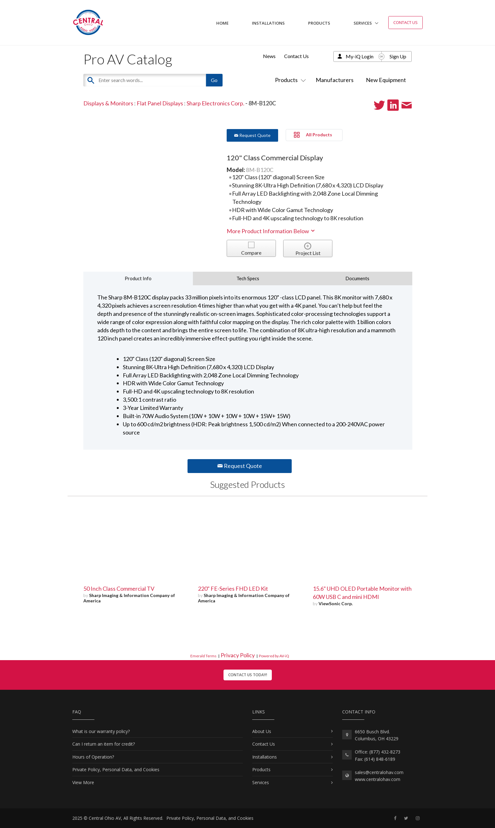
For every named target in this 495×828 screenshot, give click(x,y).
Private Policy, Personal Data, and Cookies (115, 769)
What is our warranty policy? (101, 731)
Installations (268, 23)
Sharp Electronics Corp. (215, 103)
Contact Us (405, 22)
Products (319, 23)
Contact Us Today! (247, 674)
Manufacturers (335, 79)
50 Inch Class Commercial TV (118, 588)
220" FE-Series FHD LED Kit (233, 588)
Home (222, 23)
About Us (261, 731)
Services (363, 23)
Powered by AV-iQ (274, 656)
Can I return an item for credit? (103, 744)
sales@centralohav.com (379, 772)
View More (83, 782)
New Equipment (386, 79)
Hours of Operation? (93, 757)
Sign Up (398, 56)
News (269, 56)
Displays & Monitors (108, 103)
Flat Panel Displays (160, 103)
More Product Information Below (271, 231)
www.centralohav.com (377, 779)
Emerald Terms (203, 656)
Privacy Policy (238, 655)
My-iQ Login (359, 56)
